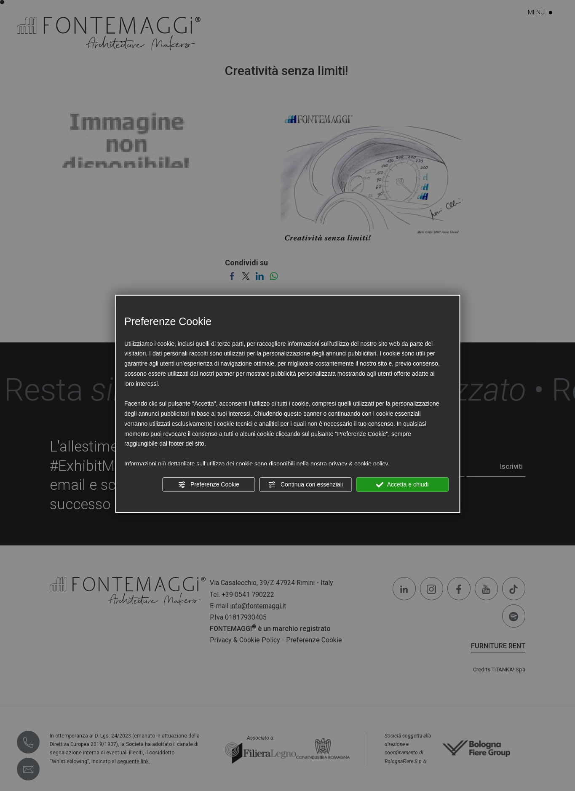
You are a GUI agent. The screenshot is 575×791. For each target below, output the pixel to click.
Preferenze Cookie (208, 484)
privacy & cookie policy (358, 463)
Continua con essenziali (305, 484)
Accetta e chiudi (402, 484)
